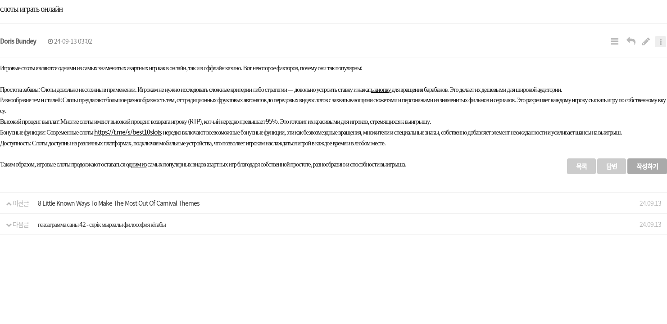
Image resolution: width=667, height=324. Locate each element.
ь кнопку (381, 89)
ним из (138, 163)
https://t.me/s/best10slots (128, 131)
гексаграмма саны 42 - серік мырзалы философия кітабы (102, 224)
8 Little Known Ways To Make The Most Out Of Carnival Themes (119, 202)
